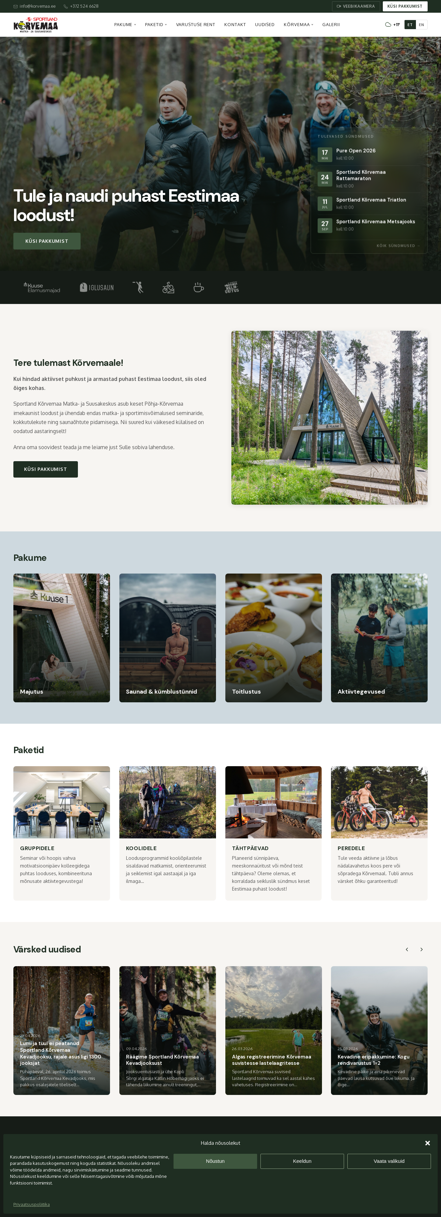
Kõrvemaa (297, 24)
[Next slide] (422, 949)
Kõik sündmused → (399, 245)
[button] (427, 1143)
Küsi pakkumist (405, 6)
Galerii (331, 24)
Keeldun (302, 1161)
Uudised (265, 24)
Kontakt (235, 24)
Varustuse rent (196, 24)
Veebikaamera (356, 6)
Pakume (123, 24)
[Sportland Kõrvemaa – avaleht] (35, 25)
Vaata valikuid (389, 1161)
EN (421, 24)
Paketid (154, 24)
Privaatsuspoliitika (31, 1204)
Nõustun (215, 1161)
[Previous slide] (407, 949)
